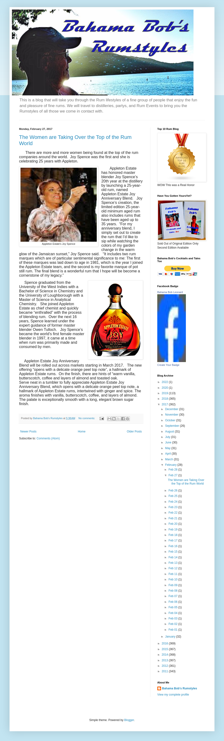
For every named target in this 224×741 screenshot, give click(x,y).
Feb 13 (173, 562)
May (168, 448)
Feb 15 (173, 551)
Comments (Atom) (48, 438)
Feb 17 (173, 540)
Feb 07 (173, 596)
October (170, 420)
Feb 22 (173, 512)
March (169, 459)
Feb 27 (173, 475)
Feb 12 (173, 568)
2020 (165, 387)
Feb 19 (173, 529)
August (170, 431)
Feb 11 (173, 574)
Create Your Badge (168, 364)
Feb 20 (173, 523)
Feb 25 (173, 496)
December (172, 409)
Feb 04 (173, 613)
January (170, 636)
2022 (165, 382)
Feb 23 (173, 507)
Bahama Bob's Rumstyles (179, 688)
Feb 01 (173, 629)
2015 (165, 649)
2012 (165, 665)
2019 (165, 393)
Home (82, 431)
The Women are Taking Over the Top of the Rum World (186, 481)
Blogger (129, 720)
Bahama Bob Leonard (170, 292)
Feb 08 (173, 590)
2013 (165, 660)
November (172, 414)
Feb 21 (173, 518)
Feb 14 (173, 557)
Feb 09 (173, 585)
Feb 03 (173, 618)
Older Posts (134, 431)
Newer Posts (28, 431)
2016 (165, 643)
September (172, 425)
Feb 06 (173, 602)
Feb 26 (173, 490)
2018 (165, 398)
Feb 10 (173, 579)
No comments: (87, 418)
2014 (165, 654)
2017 (165, 404)
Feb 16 (173, 546)
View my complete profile (173, 694)
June (168, 442)
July (168, 437)
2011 (165, 671)
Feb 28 (173, 469)
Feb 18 (173, 535)
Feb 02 (173, 624)
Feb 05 (173, 607)
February (171, 464)
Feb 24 (173, 501)
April (168, 453)
